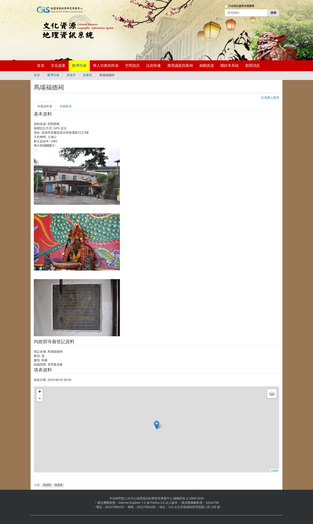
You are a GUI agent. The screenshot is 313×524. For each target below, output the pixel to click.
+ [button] (39, 392)
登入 (219, 18)
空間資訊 (132, 66)
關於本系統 (229, 66)
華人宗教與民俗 (106, 66)
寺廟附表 (66, 106)
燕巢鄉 (58, 485)
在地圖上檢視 (270, 97)
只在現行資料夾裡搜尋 (241, 6)
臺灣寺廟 (79, 66)
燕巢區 (87, 75)
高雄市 (71, 75)
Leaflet (274, 470)
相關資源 (206, 66)
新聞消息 (252, 66)
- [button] (39, 398)
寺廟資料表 (44, 106)
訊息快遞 (153, 66)
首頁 (40, 66)
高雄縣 (47, 485)
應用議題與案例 (180, 66)
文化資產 (58, 66)
